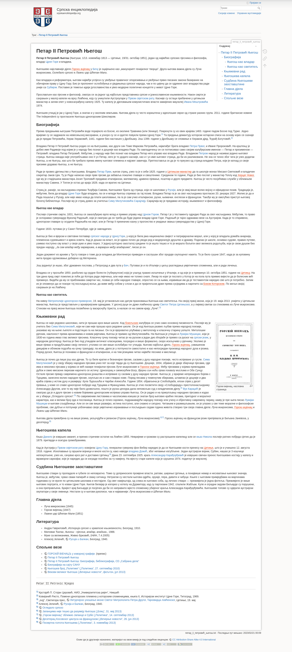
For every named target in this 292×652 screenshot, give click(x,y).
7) (163, 417)
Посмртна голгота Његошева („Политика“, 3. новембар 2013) (79, 622)
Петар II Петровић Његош (53, 35)
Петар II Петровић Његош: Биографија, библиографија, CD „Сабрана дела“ (93, 561)
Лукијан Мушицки (190, 333)
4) (181, 388)
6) (161, 417)
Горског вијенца (149, 366)
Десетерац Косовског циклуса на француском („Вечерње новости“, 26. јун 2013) (90, 618)
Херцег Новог (246, 175)
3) (160, 307)
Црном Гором (151, 214)
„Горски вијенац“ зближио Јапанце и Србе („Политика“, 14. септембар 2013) (88, 615)
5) (75, 395)
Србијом (52, 87)
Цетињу (245, 272)
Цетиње (208, 447)
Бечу (95, 69)
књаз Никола (204, 436)
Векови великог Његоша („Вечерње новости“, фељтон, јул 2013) (87, 571)
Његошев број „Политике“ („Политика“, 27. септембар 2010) (84, 568)
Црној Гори (118, 236)
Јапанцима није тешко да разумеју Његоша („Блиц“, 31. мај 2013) (81, 611)
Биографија (232, 57)
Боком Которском (213, 283)
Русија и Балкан (78, 539)
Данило (47, 436)
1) (162, 134)
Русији (172, 189)
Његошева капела (237, 76)
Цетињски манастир (179, 171)
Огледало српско (52, 607)
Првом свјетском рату (141, 98)
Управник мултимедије (249, 13)
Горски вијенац (81, 69)
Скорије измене (226, 13)
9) (110, 454)
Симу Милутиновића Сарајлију (126, 200)
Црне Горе (52, 61)
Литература (232, 93)
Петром (203, 153)
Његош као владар (241, 62)
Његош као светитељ (242, 66)
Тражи (259, 8)
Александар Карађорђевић (167, 455)
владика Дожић (138, 451)
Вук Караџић (190, 388)
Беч (126, 265)
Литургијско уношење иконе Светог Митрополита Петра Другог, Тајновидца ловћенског (122, 599)
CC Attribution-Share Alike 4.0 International (194, 639)
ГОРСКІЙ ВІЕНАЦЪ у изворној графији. (72, 553)
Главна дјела (233, 89)
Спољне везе (233, 98)
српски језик (201, 337)
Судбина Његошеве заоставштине (238, 82)
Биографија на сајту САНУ (64, 564)
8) (50, 421)
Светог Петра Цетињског (175, 304)
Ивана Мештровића (196, 101)
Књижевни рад (234, 71)
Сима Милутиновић (63, 326)
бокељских (131, 322)
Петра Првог (197, 146)
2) (232, 138)
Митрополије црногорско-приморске (70, 300)
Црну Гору (102, 447)
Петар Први (104, 171)
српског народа (100, 236)
